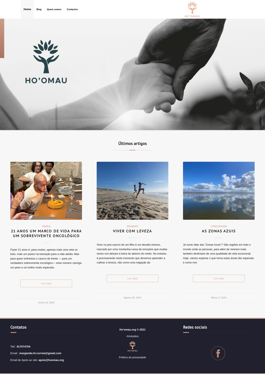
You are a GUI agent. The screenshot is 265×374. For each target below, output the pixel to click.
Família (46, 226)
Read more (46, 283)
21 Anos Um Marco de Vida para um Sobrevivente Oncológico (46, 233)
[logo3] (192, 9)
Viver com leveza (132, 230)
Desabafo (132, 226)
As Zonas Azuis (219, 230)
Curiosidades (219, 226)
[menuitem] (27, 9)
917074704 (23, 346)
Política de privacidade (132, 357)
